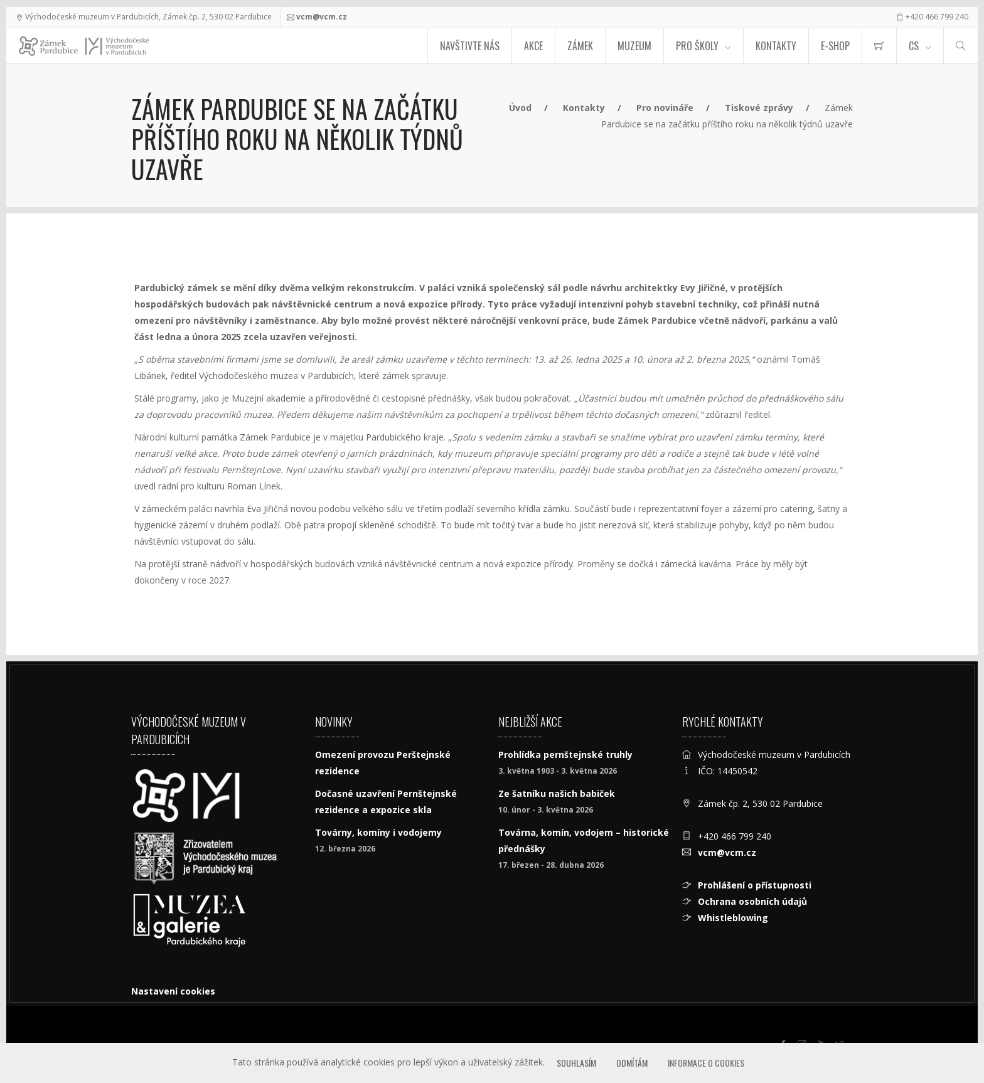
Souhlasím (576, 1062)
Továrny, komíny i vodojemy (378, 832)
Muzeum (634, 45)
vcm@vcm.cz (321, 16)
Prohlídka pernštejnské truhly (565, 754)
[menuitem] (879, 46)
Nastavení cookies (173, 991)
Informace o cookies (706, 1062)
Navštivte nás (470, 45)
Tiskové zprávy (759, 108)
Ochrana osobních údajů (752, 901)
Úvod (520, 108)
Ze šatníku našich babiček (556, 793)
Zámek (580, 45)
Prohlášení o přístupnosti (754, 885)
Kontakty (776, 45)
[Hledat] (960, 46)
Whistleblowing (733, 918)
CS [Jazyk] (914, 45)
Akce (533, 45)
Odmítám (632, 1062)
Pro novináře (664, 108)
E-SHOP (835, 45)
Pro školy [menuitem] (697, 45)
